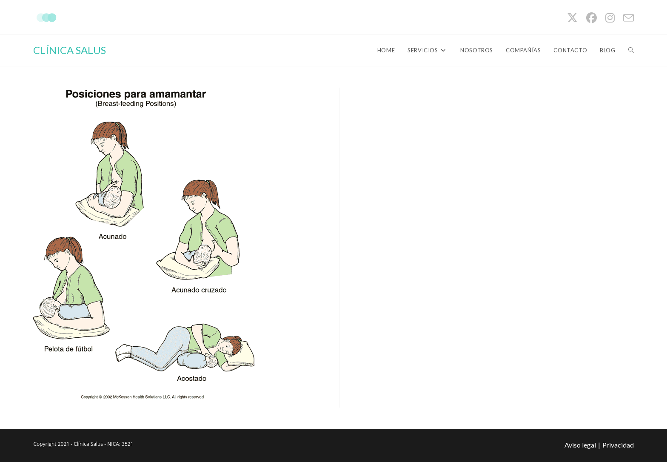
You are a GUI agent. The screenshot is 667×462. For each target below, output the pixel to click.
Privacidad (618, 445)
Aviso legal (580, 445)
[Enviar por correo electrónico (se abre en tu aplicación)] (626, 18)
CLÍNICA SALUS (69, 50)
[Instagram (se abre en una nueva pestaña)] (610, 18)
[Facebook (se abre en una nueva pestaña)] (591, 18)
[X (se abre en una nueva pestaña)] (572, 18)
